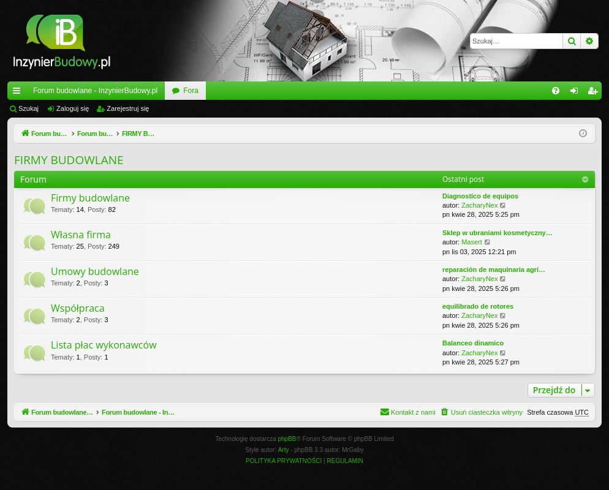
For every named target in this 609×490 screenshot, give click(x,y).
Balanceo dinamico (473, 343)
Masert (471, 242)
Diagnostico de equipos (480, 196)
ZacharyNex (479, 205)
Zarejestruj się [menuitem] (595, 93)
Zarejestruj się (128, 108)
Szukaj (28, 108)
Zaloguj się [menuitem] (576, 93)
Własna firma (81, 234)
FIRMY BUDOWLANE (69, 160)
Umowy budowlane (95, 271)
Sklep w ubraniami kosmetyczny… (497, 232)
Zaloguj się (72, 108)
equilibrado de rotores (477, 306)
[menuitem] (556, 90)
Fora (191, 90)
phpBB (287, 438)
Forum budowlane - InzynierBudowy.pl (95, 90)
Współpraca (78, 308)
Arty (283, 450)
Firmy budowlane (90, 198)
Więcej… (19, 93)
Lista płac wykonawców (104, 345)
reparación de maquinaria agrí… (493, 269)
